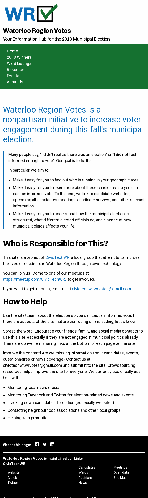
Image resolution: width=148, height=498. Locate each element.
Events (13, 75)
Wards (83, 472)
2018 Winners (19, 57)
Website (14, 472)
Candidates (87, 467)
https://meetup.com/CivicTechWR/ (35, 279)
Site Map (120, 478)
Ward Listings (19, 63)
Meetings (120, 467)
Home (12, 51)
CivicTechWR (57, 257)
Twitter (13, 483)
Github (12, 478)
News (83, 483)
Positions (86, 478)
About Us (15, 81)
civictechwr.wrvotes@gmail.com (101, 288)
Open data (121, 472)
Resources (17, 69)
